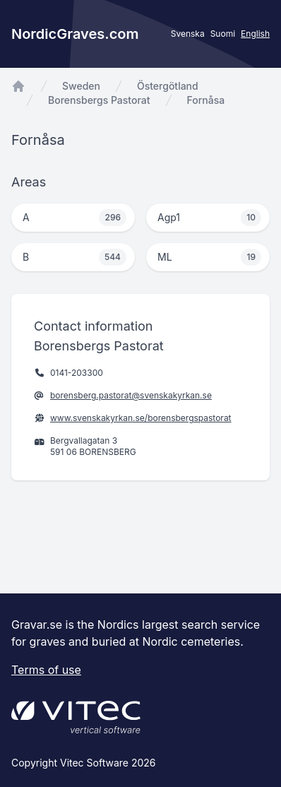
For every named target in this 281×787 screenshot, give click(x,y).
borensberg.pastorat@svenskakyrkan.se (131, 395)
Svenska (188, 33)
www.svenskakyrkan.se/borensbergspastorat (141, 418)
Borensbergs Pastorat (99, 100)
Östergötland (167, 86)
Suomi (222, 33)
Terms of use (46, 670)
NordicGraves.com (75, 33)
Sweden (81, 86)
